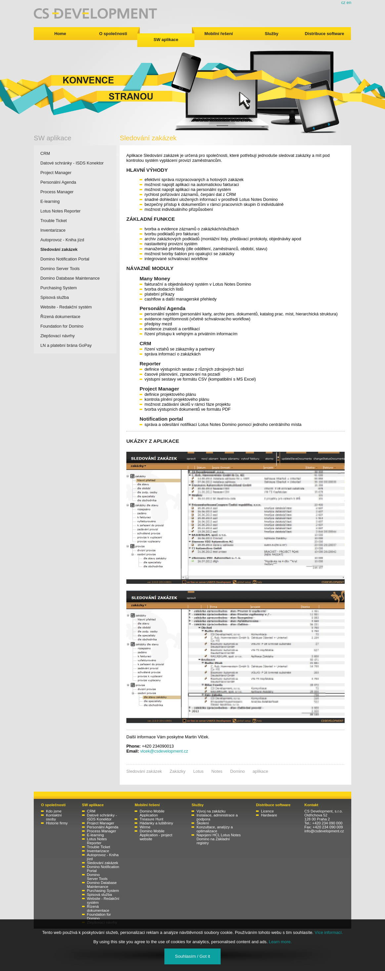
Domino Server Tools (60, 268)
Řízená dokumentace (60, 316)
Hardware (269, 815)
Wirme (145, 827)
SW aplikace (165, 39)
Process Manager (56, 191)
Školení (202, 823)
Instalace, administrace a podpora (216, 817)
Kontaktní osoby (54, 817)
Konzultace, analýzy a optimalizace (214, 829)
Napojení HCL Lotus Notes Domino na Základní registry (218, 839)
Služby (271, 33)
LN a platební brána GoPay (66, 345)
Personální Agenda (58, 182)
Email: (132, 751)
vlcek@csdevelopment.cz (164, 751)
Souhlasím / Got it (192, 956)
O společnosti (113, 33)
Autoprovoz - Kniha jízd (62, 239)
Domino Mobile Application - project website (156, 835)
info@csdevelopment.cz (324, 831)
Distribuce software (324, 33)
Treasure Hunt (151, 819)
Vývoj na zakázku (211, 811)
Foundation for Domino (61, 326)
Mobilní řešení (218, 33)
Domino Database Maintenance (70, 278)
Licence (267, 811)
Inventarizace (52, 230)
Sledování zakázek (58, 249)
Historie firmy (57, 823)
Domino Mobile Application (152, 813)
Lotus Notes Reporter (60, 210)
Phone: (133, 746)
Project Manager (55, 172)
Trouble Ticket (53, 220)
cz (343, 2)
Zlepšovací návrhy (57, 335)
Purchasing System (58, 287)
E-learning (50, 201)
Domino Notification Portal (64, 258)
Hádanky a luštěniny (156, 823)
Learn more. (280, 941)
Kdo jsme (54, 811)
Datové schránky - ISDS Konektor (72, 163)
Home (60, 33)
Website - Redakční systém (66, 306)
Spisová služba (54, 297)
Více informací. (329, 932)
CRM (45, 153)
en (349, 2)
